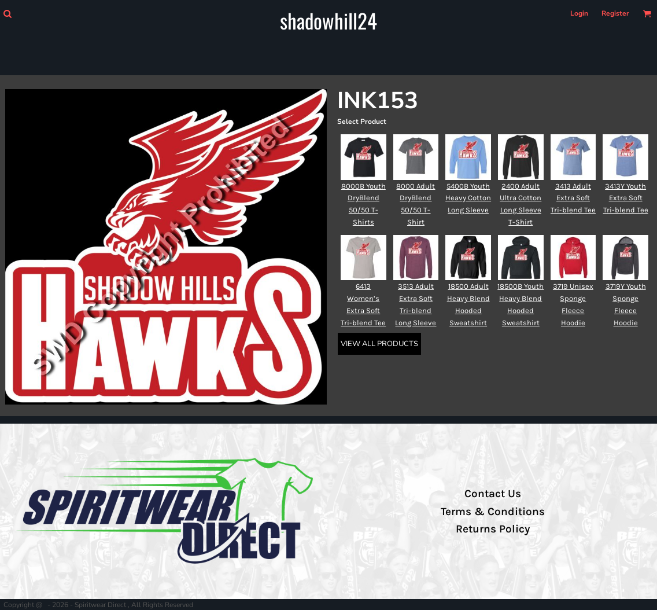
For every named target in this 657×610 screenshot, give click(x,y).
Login (579, 13)
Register (615, 13)
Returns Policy (493, 529)
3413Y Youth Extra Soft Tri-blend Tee (625, 198)
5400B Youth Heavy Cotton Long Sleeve (468, 198)
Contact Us (492, 493)
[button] (7, 13)
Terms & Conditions (493, 511)
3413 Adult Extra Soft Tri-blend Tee (573, 198)
